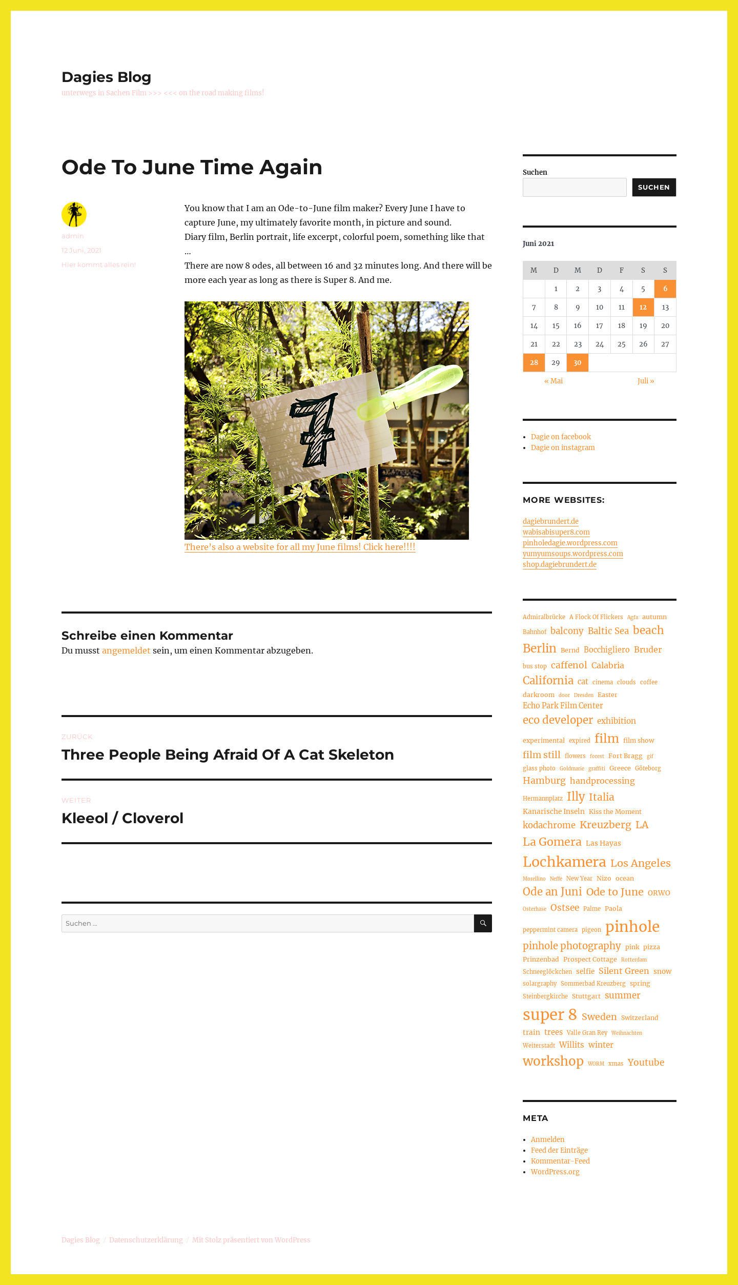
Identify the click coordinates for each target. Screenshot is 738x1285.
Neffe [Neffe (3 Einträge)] (556, 879)
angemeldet (126, 650)
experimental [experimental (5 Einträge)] (544, 740)
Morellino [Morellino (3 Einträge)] (534, 879)
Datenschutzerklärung (146, 1240)
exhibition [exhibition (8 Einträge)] (616, 721)
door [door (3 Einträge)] (564, 695)
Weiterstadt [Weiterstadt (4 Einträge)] (539, 1045)
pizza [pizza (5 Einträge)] (651, 947)
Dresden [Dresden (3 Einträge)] (583, 695)
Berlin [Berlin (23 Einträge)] (540, 648)
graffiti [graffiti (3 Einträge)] (596, 769)
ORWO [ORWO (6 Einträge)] (659, 893)
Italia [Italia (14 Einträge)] (601, 797)
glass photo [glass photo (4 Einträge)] (539, 768)
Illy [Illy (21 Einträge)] (576, 797)
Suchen (535, 172)
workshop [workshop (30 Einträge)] (553, 1061)
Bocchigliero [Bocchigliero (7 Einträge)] (607, 650)
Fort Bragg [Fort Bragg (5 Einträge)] (625, 756)
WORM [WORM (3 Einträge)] (596, 1064)
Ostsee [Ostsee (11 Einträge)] (564, 907)
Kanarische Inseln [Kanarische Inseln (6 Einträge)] (554, 811)
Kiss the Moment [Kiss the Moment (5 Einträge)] (615, 811)
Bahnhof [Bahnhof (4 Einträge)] (534, 632)
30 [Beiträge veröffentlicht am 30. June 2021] (577, 362)
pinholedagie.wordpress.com (570, 543)
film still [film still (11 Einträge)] (542, 755)
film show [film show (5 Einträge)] (638, 740)
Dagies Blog (106, 77)
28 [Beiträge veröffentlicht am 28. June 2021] (534, 362)
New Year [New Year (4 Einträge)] (579, 878)
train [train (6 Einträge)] (531, 1032)
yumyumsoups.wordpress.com (573, 553)
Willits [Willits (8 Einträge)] (571, 1045)
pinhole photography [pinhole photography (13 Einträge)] (572, 946)
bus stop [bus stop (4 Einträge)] (535, 666)
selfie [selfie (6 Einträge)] (585, 971)
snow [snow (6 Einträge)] (662, 971)
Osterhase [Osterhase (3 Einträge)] (534, 909)
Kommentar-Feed (560, 1161)
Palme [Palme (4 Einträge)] (592, 908)
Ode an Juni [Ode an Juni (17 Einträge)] (552, 892)
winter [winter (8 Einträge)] (600, 1045)
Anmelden (548, 1139)
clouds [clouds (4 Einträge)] (626, 682)
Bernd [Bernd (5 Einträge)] (570, 650)
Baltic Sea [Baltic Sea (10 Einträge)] (608, 631)
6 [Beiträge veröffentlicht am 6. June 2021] (665, 288)
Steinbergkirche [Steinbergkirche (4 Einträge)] (545, 996)
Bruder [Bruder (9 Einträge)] (648, 649)
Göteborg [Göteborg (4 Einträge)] (648, 768)
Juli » (646, 381)
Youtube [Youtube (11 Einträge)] (646, 1062)
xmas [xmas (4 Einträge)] (616, 1063)
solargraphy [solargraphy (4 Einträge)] (540, 983)
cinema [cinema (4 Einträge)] (602, 682)
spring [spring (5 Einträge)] (640, 983)
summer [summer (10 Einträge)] (623, 995)
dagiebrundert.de (551, 521)
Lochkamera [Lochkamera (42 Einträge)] (564, 861)
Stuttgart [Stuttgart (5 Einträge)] (586, 996)
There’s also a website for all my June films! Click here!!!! (300, 547)
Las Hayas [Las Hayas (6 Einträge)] (603, 843)
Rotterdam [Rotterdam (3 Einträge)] (634, 960)
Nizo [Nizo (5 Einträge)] (604, 878)
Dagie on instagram (563, 447)
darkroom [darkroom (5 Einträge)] (539, 695)
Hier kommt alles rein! (98, 264)
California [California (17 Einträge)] (548, 680)
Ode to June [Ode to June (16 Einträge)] (615, 891)
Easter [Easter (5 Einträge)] (608, 695)
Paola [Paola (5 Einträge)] (613, 908)
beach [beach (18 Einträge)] (648, 630)
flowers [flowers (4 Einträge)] (575, 756)
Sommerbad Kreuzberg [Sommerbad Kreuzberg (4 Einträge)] (593, 983)
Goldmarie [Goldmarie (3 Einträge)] (572, 769)
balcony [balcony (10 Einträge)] (567, 631)
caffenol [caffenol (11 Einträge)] (569, 665)
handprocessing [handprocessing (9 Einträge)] (602, 781)
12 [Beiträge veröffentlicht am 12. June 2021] (643, 307)
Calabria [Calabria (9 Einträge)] (607, 665)
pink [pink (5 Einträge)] (632, 947)
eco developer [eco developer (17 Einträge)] (558, 720)
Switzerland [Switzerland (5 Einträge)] (640, 1018)
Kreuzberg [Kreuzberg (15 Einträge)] (605, 825)
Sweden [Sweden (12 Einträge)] (599, 1017)
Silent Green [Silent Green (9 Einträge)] (624, 971)
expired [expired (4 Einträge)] (579, 740)
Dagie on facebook (561, 437)
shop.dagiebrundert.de (560, 564)
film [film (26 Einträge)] (606, 738)
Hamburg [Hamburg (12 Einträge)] (544, 780)
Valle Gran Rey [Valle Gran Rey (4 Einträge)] (587, 1032)
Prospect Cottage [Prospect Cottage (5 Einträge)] (590, 959)
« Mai (553, 381)
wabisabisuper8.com (556, 532)
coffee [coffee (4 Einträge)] (649, 682)
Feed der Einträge (559, 1150)
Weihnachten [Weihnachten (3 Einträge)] (626, 1033)
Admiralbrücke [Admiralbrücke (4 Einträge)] (544, 617)
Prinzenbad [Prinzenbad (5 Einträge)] (541, 959)
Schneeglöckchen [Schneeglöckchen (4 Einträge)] (547, 971)
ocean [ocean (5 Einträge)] (625, 878)
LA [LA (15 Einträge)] (642, 825)
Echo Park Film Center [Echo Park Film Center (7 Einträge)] (563, 705)
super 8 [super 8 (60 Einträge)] (550, 1014)
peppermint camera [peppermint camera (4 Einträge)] (550, 929)
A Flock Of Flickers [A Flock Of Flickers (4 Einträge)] (596, 617)
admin (72, 236)
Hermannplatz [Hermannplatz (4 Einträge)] (543, 798)
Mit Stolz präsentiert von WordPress (251, 1240)
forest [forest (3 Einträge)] (597, 756)
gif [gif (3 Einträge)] (650, 756)
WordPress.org (555, 1172)
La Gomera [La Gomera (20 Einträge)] (552, 842)
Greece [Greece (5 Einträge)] (620, 768)
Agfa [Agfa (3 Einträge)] (632, 618)
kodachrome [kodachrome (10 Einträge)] (549, 825)
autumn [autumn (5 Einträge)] (654, 617)
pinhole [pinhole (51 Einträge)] (632, 926)
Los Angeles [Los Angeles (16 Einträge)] (640, 862)
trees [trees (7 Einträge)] (553, 1032)
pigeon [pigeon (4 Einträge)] (591, 929)
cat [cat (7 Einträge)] (583, 681)
